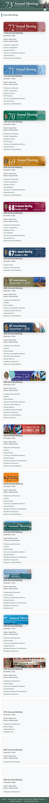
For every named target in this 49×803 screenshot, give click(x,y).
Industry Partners (10, 417)
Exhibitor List (8, 608)
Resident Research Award (13, 410)
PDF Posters (8, 96)
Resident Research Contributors (15, 460)
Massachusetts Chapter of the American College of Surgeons (26, 799)
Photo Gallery (8, 305)
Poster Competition (10, 47)
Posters (6, 302)
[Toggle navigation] (45, 9)
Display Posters (9, 50)
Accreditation (8, 187)
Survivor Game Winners (12, 356)
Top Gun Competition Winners (14, 53)
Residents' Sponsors (11, 361)
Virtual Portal (8, 265)
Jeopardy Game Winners (12, 310)
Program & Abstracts (11, 45)
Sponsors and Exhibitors (12, 58)
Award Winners (9, 55)
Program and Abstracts (12, 225)
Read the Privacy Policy (31, 801)
